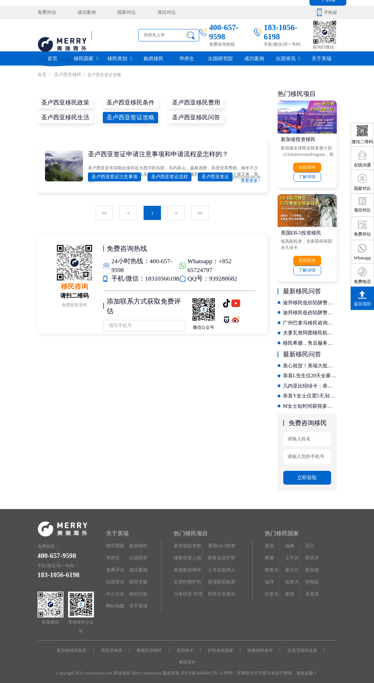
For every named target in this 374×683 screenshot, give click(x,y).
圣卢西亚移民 (65, 74)
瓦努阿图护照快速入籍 (186, 579)
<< (104, 212)
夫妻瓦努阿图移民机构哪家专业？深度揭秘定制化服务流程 (309, 330)
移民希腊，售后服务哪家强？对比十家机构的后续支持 (309, 340)
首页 (52, 58)
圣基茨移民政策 (300, 646)
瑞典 (289, 541)
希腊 (269, 553)
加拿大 (291, 577)
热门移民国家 (282, 529)
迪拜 (269, 577)
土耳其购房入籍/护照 (220, 567)
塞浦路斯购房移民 (220, 579)
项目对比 (160, 12)
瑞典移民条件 (259, 646)
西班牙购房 (113, 646)
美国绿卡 (185, 646)
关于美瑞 (321, 58)
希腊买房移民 (150, 646)
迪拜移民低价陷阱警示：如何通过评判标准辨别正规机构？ (309, 301)
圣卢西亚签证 (207, 176)
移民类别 (119, 58)
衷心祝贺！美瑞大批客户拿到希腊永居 (309, 363)
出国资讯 (288, 58)
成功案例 (84, 12)
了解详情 (307, 176)
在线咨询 (307, 166)
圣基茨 (311, 588)
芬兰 (309, 541)
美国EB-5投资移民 (301, 232)
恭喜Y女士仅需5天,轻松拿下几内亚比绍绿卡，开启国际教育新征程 (309, 392)
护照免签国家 (220, 646)
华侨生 (186, 58)
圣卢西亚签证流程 (164, 176)
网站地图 (114, 600)
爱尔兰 (291, 565)
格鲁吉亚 (271, 567)
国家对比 (122, 12)
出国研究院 (220, 58)
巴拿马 (271, 588)
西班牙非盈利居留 (220, 590)
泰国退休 (187, 657)
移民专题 (137, 577)
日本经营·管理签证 (187, 590)
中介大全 (114, 588)
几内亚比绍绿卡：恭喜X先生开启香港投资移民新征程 (309, 382)
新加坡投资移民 (298, 138)
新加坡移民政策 (74, 646)
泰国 (289, 588)
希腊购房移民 (186, 565)
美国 (269, 541)
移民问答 (137, 588)
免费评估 (46, 12)
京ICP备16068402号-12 (202, 668)
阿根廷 (311, 577)
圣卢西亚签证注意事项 (112, 176)
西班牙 (311, 553)
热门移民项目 (191, 529)
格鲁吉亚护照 (220, 553)
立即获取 (307, 473)
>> (199, 212)
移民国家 (86, 58)
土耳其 (291, 553)
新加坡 (311, 565)
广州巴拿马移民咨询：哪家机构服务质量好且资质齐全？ (309, 320)
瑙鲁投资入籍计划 (186, 555)
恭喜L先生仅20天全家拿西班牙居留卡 (309, 373)
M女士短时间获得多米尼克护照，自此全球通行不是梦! (309, 402)
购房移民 (153, 58)
